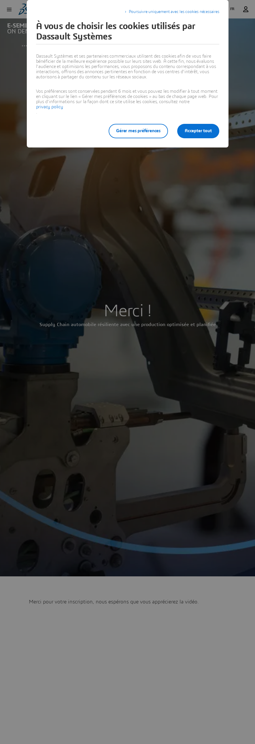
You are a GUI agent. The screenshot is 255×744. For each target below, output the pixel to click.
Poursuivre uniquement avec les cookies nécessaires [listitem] (174, 12)
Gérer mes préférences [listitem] (138, 130)
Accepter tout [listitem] (198, 130)
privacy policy (49, 107)
